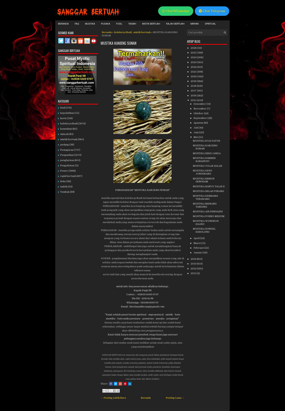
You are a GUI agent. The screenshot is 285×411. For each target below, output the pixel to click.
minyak (64, 134)
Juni (196, 132)
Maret (197, 243)
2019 (194, 81)
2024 (194, 57)
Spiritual (210, 23)
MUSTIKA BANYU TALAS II (209, 186)
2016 (194, 95)
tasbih (63, 186)
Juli (196, 127)
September (200, 118)
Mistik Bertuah (151, 23)
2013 (194, 263)
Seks (63, 181)
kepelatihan (67, 113)
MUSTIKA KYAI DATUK (206, 140)
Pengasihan (67, 155)
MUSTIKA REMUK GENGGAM (204, 180)
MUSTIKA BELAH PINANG (208, 191)
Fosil (119, 23)
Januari (198, 252)
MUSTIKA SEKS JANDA (207, 153)
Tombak (64, 192)
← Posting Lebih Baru (113, 397)
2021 (194, 71)
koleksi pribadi (123, 32)
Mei (196, 137)
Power (64, 170)
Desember (200, 104)
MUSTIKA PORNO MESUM (208, 216)
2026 (194, 48)
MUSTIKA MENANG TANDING (204, 205)
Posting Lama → (175, 397)
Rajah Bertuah (175, 23)
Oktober (199, 113)
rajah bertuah (68, 176)
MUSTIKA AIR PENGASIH (208, 211)
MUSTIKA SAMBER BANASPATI (204, 160)
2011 (193, 273)
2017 (194, 90)
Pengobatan (67, 165)
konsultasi (66, 128)
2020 (194, 76)
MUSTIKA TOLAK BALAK (207, 166)
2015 (194, 100)
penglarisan (67, 160)
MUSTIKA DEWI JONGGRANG (202, 172)
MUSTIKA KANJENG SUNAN (118, 43)
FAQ (77, 23)
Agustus (199, 122)
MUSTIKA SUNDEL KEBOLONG (204, 230)
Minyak (194, 23)
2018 (194, 86)
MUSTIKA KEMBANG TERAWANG (205, 197)
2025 (194, 52)
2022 (194, 67)
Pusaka (105, 23)
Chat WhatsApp (175, 11)
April (197, 238)
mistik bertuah (141, 32)
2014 (194, 259)
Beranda (63, 23)
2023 (194, 62)
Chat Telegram (212, 11)
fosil (62, 107)
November (200, 108)
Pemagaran (66, 150)
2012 (194, 268)
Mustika (90, 23)
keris (63, 118)
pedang (64, 144)
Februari (199, 247)
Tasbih (132, 23)
